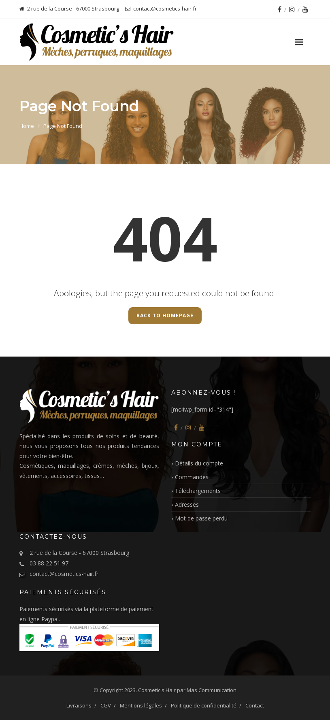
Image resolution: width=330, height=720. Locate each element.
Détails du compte (199, 463)
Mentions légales (141, 705)
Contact (254, 705)
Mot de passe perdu (201, 518)
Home (26, 126)
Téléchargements (198, 491)
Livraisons (79, 705)
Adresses (187, 504)
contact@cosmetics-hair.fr (64, 574)
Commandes (192, 477)
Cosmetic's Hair (157, 690)
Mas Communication (211, 690)
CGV (105, 705)
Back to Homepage (165, 315)
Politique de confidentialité (203, 705)
